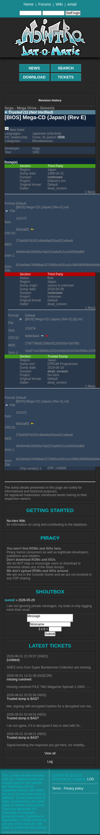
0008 (61, 137)
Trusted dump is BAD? (23, 699)
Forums (44, 4)
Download (34, 77)
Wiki (59, 4)
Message (50, 619)
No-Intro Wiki (16, 522)
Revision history (49, 100)
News (34, 68)
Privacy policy (73, 789)
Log (50, 762)
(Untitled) (13, 661)
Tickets (66, 77)
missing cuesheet (19, 680)
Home (28, 4)
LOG (90, 780)
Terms (56, 789)
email (71, 4)
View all (50, 754)
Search (66, 68)
